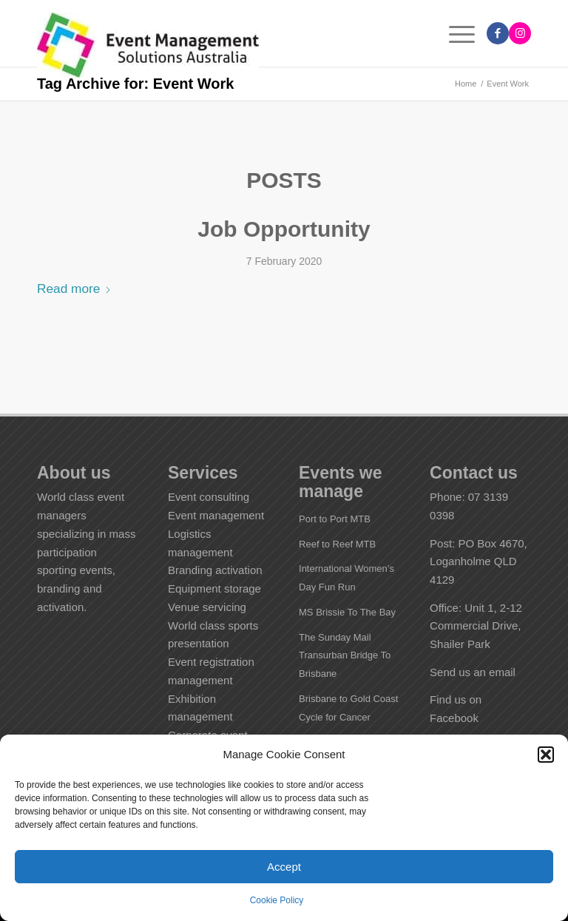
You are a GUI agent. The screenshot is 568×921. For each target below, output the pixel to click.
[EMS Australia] (148, 46)
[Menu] (454, 33)
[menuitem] (454, 33)
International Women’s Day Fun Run (346, 578)
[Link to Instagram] (520, 33)
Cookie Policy (277, 900)
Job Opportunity (283, 229)
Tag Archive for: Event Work (135, 83)
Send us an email (472, 672)
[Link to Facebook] (498, 33)
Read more (74, 288)
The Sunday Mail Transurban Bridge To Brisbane (344, 656)
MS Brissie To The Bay (347, 612)
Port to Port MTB (335, 518)
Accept (284, 866)
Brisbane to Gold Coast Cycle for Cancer (348, 708)
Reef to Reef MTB (337, 544)
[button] (545, 754)
